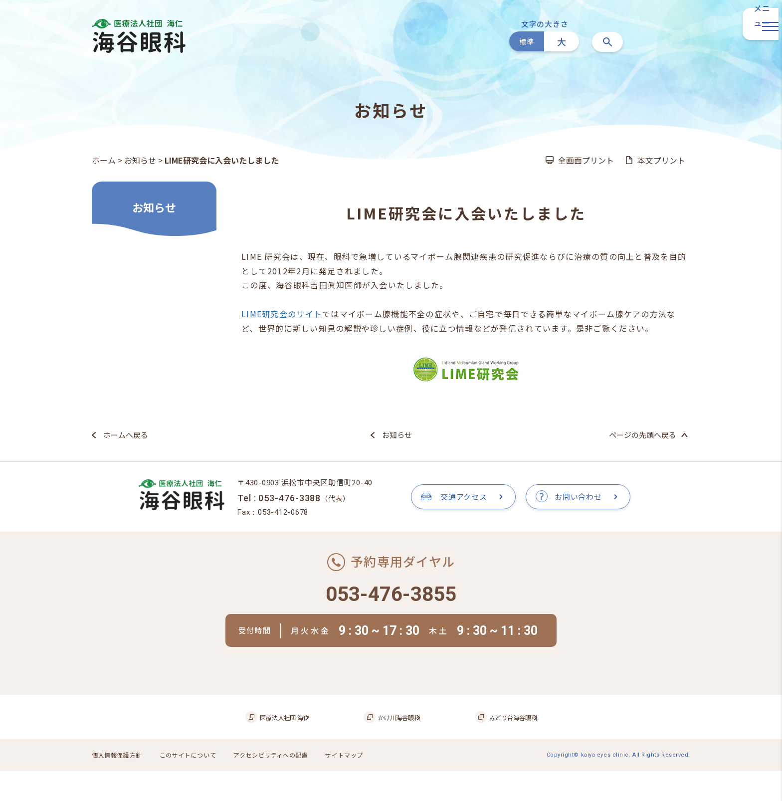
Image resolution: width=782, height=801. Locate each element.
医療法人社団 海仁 (294, 749)
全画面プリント (586, 160)
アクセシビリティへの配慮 (282, 786)
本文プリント (661, 160)
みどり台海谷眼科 (496, 749)
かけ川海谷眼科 (396, 749)
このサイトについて (194, 786)
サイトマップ (361, 786)
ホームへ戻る (125, 434)
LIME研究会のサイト (281, 314)
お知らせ (140, 160)
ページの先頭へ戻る (642, 434)
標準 (526, 41)
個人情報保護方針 (119, 786)
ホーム (104, 160)
